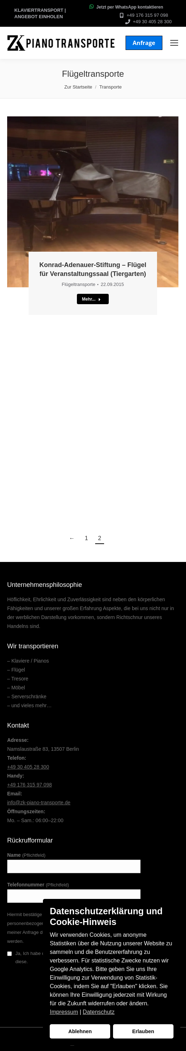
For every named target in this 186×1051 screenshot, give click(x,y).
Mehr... (91, 299)
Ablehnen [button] (80, 1031)
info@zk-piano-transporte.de (38, 802)
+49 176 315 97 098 (147, 15)
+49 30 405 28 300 (152, 21)
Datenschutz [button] (98, 1012)
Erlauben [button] (143, 1031)
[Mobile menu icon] (174, 42)
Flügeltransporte (78, 284)
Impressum (64, 1012)
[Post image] (92, 201)
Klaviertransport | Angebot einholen (40, 13)
